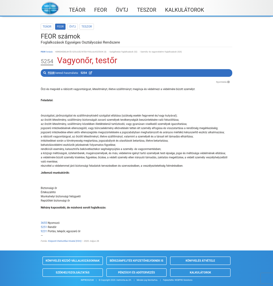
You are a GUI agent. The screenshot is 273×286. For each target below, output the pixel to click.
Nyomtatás (223, 82)
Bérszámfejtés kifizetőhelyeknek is (136, 260)
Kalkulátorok (200, 272)
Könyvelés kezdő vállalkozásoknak (73, 260)
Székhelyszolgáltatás (72, 272)
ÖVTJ (72, 26)
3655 (44, 223)
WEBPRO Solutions (183, 280)
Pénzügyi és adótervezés (136, 272)
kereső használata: (67, 73)
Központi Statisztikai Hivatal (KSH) (64, 241)
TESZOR (86, 26)
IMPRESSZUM (87, 280)
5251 (44, 227)
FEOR (60, 26)
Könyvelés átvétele (200, 260)
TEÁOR (47, 26)
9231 (44, 231)
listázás (47, 52)
